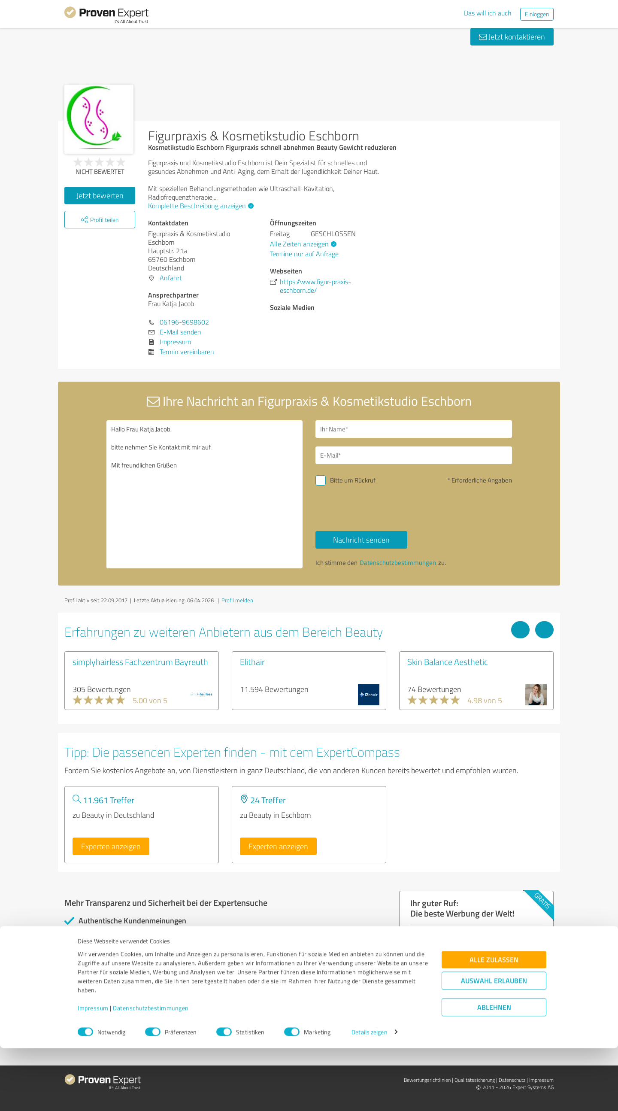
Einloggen (537, 14)
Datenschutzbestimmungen (151, 1071)
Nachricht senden (361, 539)
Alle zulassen (494, 1022)
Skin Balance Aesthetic (447, 662)
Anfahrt (171, 277)
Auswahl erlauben (494, 1043)
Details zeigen (369, 1095)
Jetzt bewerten (100, 195)
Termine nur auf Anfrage (304, 253)
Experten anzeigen (111, 846)
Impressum (93, 1071)
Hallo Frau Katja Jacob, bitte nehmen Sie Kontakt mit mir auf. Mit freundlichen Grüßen (204, 494)
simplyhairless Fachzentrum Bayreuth (140, 662)
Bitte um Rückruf (353, 480)
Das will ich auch (488, 13)
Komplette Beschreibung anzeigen (199, 205)
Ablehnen (494, 1070)
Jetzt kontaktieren (512, 36)
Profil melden (237, 600)
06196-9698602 (184, 322)
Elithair (252, 662)
